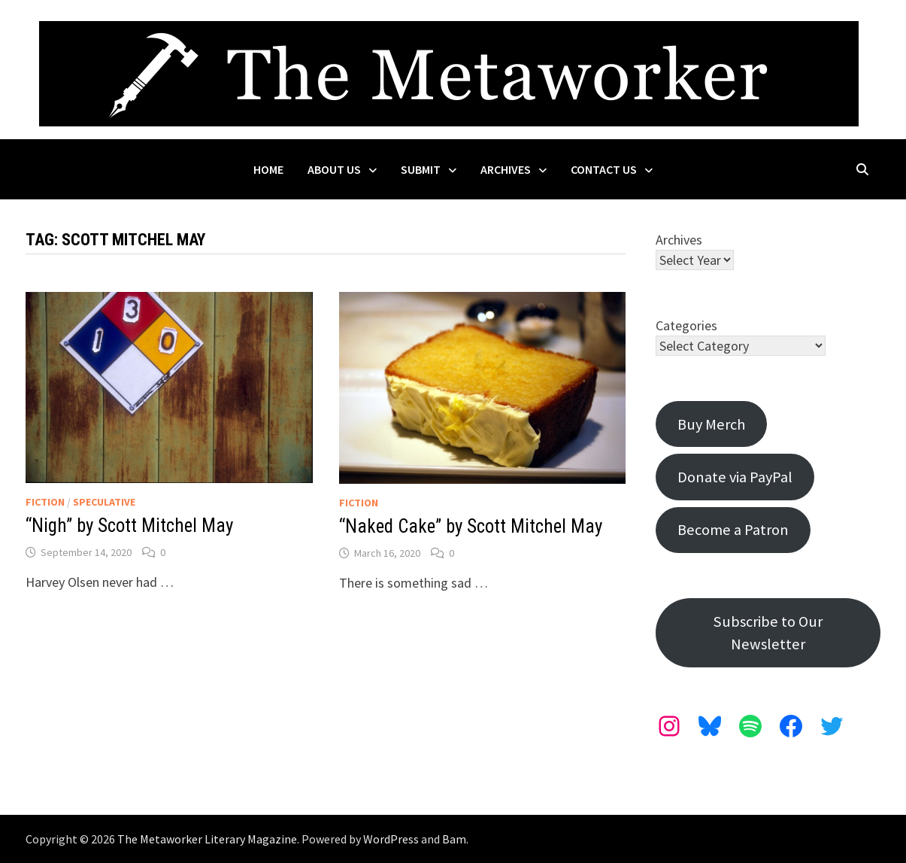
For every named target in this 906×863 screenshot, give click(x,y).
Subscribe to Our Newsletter (768, 633)
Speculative (104, 502)
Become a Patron (733, 529)
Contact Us (604, 169)
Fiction (45, 502)
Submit (421, 169)
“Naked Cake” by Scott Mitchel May (470, 526)
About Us (334, 169)
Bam (454, 838)
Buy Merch (711, 424)
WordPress (391, 838)
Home (268, 169)
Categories (686, 325)
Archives (505, 169)
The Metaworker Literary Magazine (207, 838)
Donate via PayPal (734, 477)
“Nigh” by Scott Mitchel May (129, 525)
